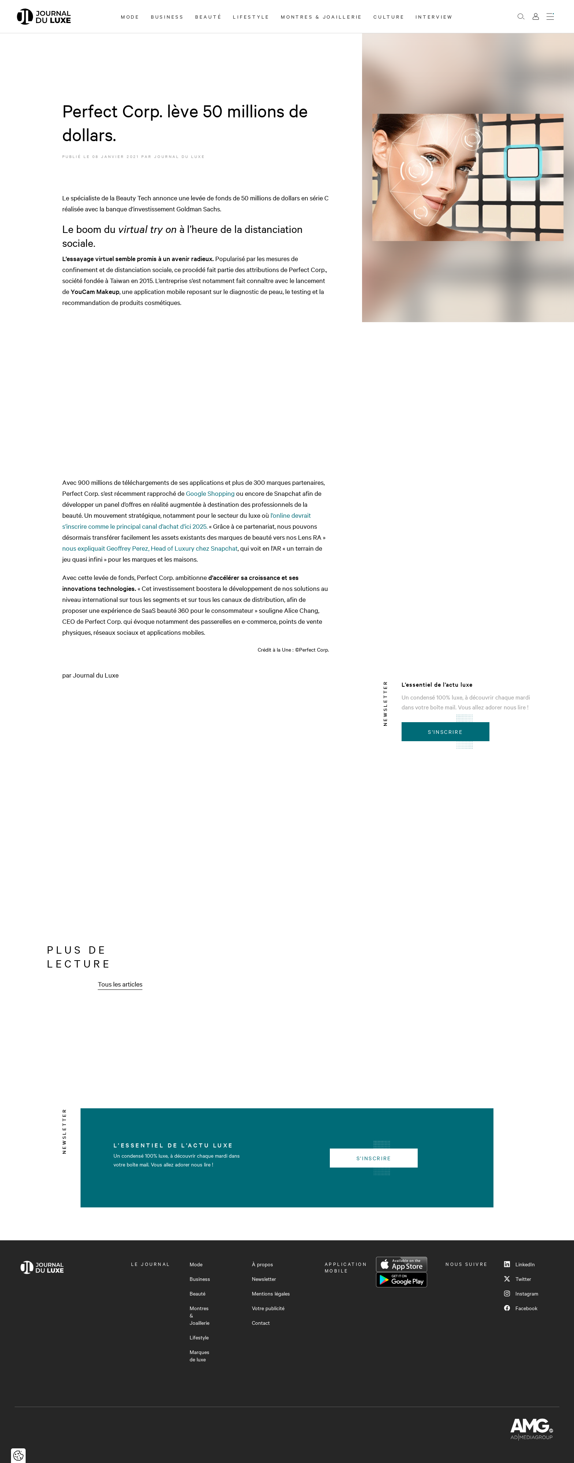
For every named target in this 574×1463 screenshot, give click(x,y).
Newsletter (264, 1278)
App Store (401, 1264)
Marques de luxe (199, 1355)
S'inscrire (445, 731)
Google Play (401, 1279)
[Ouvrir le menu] (550, 16)
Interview (434, 16)
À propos (262, 1264)
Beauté (208, 16)
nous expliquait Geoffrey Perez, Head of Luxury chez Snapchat (150, 548)
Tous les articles (120, 984)
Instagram (521, 1293)
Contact (261, 1322)
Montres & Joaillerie (321, 16)
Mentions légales (271, 1293)
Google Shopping (210, 493)
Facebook (520, 1308)
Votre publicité (268, 1308)
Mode (130, 16)
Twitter (517, 1278)
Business (167, 16)
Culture (389, 16)
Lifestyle (251, 16)
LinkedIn (519, 1264)
